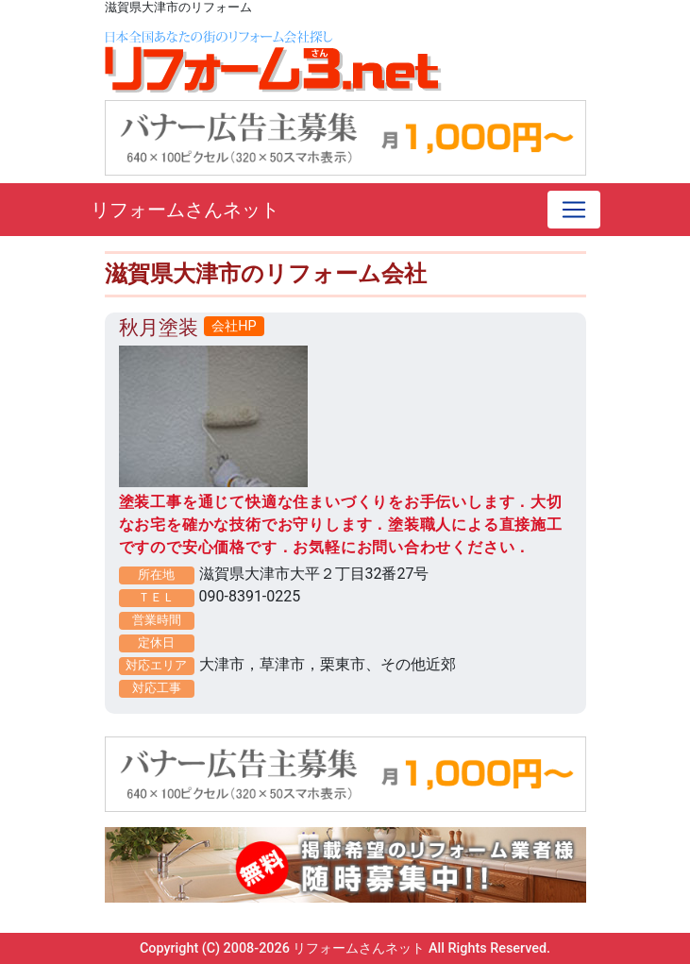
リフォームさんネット (185, 209)
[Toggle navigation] (573, 209)
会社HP (233, 326)
